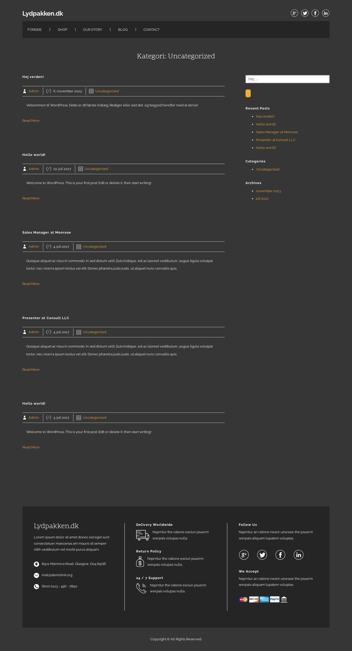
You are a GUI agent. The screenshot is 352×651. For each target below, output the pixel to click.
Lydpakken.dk (42, 13)
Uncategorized (107, 91)
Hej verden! (265, 116)
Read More (31, 121)
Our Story (92, 30)
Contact (151, 30)
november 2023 (268, 191)
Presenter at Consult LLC (276, 140)
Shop (62, 30)
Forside (35, 30)
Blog (123, 30)
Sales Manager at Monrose (277, 132)
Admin (34, 91)
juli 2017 (262, 198)
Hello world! (266, 124)
